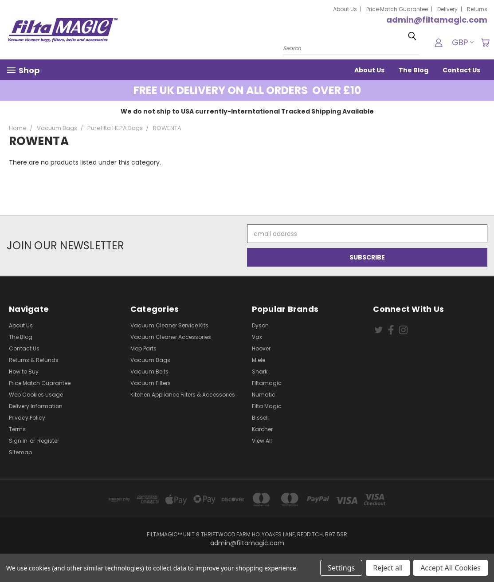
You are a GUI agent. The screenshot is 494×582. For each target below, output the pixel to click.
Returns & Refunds (34, 360)
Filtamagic (267, 383)
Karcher (262, 429)
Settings (341, 568)
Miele (258, 360)
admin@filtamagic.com (436, 19)
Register (48, 440)
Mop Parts (143, 348)
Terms (17, 429)
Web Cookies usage (36, 394)
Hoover (261, 348)
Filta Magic (267, 406)
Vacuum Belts (149, 371)
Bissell (260, 417)
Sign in (19, 440)
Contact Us (461, 70)
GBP (463, 42)
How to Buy (24, 371)
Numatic (263, 394)
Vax (257, 337)
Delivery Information (36, 406)
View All (262, 440)
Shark (259, 371)
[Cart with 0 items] (485, 42)
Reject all (388, 568)
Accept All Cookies (450, 568)
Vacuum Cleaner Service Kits (169, 325)
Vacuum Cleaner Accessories (170, 337)
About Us (345, 9)
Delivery (447, 9)
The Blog (413, 70)
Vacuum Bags (150, 360)
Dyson (260, 325)
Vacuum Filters (150, 383)
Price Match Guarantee (397, 9)
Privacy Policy (27, 417)
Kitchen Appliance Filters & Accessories (182, 394)
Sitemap (20, 452)
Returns (477, 9)
